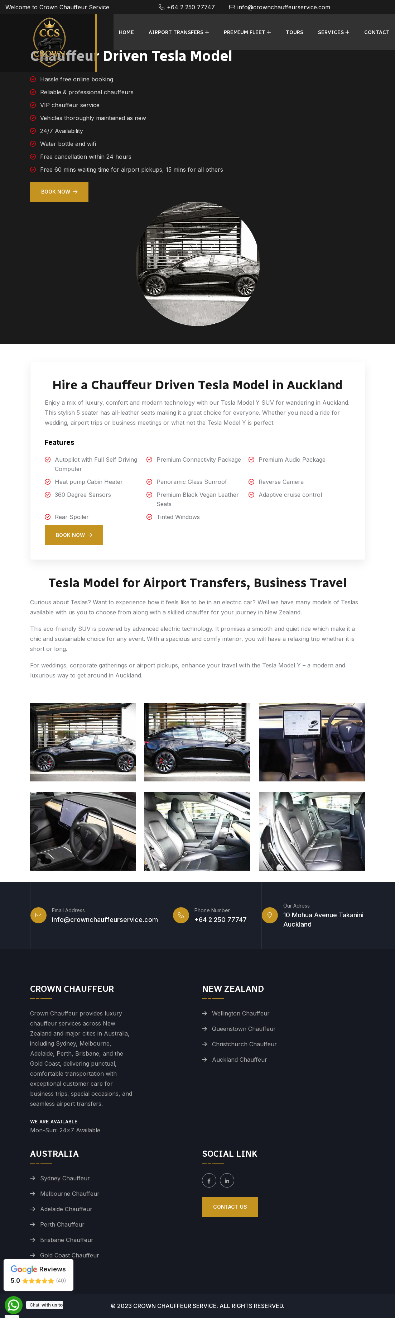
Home (126, 32)
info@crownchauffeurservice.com (283, 7)
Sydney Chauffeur (65, 1178)
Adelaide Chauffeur (66, 1209)
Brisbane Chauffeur (66, 1239)
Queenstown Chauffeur (244, 1028)
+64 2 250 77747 (191, 7)
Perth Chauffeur (62, 1224)
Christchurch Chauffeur (244, 1044)
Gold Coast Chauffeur (69, 1255)
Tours (294, 32)
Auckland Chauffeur (239, 1059)
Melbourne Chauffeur (70, 1193)
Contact (377, 32)
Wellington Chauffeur (241, 1013)
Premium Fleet (244, 32)
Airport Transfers (176, 32)
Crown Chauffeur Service (175, 1305)
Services (331, 32)
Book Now (59, 192)
